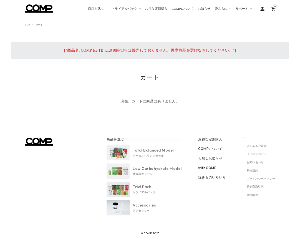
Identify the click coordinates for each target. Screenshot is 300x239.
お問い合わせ (255, 162)
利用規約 (252, 170)
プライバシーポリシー (261, 178)
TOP (27, 24)
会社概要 (252, 195)
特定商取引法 (255, 186)
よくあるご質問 (256, 145)
